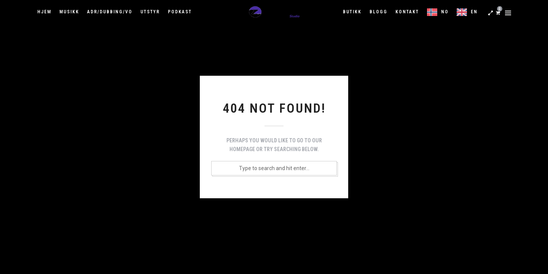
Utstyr (150, 11)
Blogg (378, 11)
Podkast (180, 11)
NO (445, 11)
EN (474, 11)
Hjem (44, 11)
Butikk (352, 11)
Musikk (69, 11)
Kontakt (407, 11)
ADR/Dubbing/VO (109, 11)
